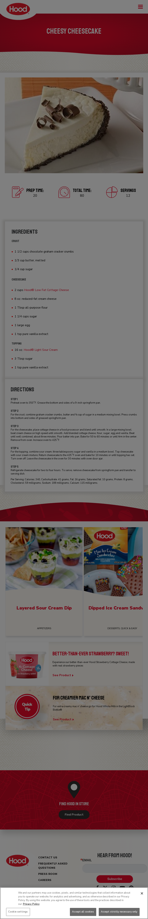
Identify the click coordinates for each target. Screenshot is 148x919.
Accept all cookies (83, 911)
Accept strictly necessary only (119, 911)
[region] (74, 903)
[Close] (142, 893)
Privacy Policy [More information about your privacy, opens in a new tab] (31, 904)
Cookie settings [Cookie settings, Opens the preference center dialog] (18, 911)
